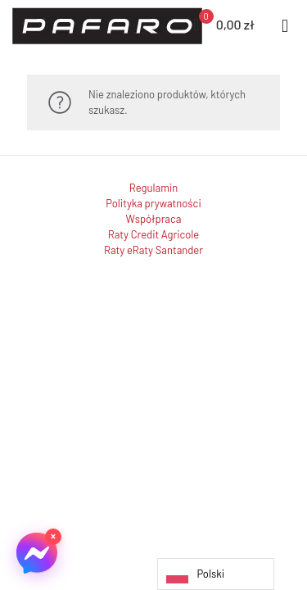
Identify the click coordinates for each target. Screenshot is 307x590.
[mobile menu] (285, 25)
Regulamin (153, 187)
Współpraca (154, 218)
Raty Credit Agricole (153, 234)
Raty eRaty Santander (153, 249)
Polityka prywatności (153, 203)
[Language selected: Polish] (215, 574)
